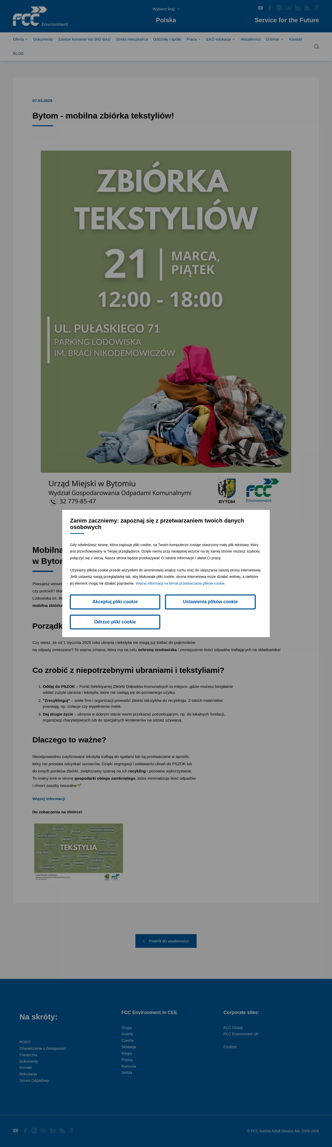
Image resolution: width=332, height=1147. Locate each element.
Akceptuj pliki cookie (100, 611)
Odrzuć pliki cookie (231, 611)
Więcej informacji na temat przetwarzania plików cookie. (180, 590)
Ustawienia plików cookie (166, 612)
